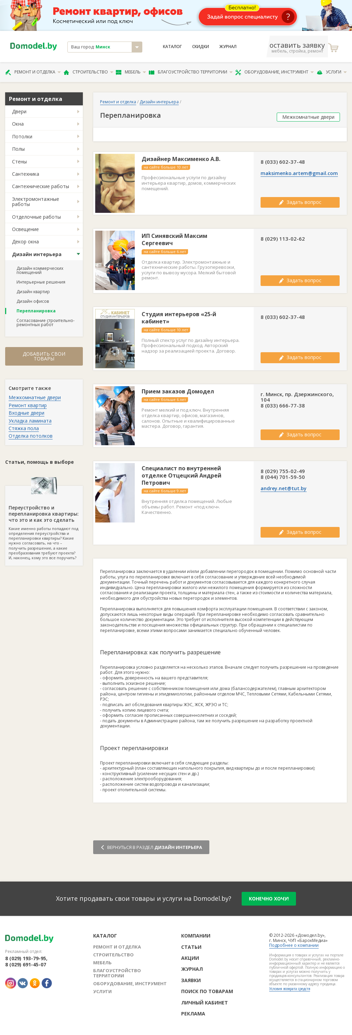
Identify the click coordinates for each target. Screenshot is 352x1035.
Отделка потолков (31, 436)
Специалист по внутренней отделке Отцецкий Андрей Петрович (181, 475)
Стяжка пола (24, 428)
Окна (18, 123)
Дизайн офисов (32, 301)
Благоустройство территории (191, 72)
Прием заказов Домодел (178, 391)
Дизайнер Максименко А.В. (181, 159)
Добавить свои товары (44, 356)
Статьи (191, 947)
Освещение (25, 229)
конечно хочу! (269, 898)
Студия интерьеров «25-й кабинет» (179, 318)
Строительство (88, 72)
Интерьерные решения (40, 282)
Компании (195, 935)
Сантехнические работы (40, 186)
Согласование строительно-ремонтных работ (45, 322)
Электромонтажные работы (35, 201)
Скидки (200, 46)
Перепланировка (36, 311)
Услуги (332, 72)
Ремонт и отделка (33, 72)
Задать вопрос (300, 202)
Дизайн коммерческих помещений (39, 270)
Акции (190, 958)
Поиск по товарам (207, 991)
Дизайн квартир (33, 292)
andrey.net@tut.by (284, 488)
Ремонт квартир (28, 405)
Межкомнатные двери (35, 397)
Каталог (172, 46)
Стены (19, 161)
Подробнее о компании (294, 945)
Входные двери (26, 413)
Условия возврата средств (289, 988)
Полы (18, 149)
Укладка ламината (30, 420)
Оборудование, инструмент (274, 72)
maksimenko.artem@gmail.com (299, 173)
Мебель (131, 72)
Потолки (22, 136)
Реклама (193, 1013)
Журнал (227, 46)
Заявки (191, 980)
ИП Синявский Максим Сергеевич (174, 239)
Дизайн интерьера (37, 254)
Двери (19, 111)
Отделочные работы (36, 217)
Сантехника (25, 174)
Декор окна (25, 241)
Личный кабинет (204, 1002)
